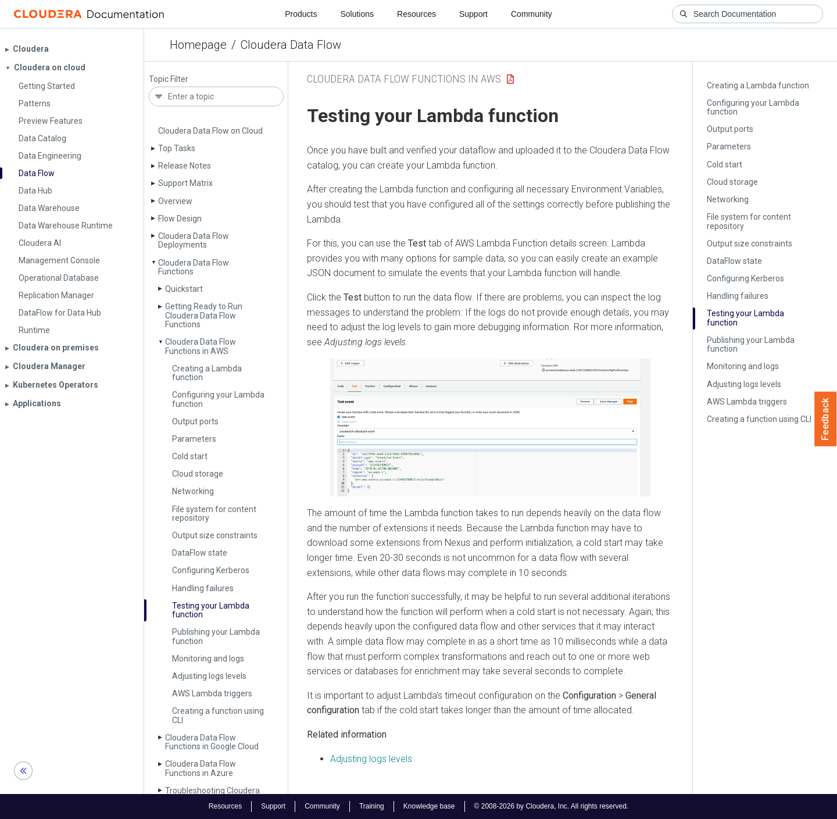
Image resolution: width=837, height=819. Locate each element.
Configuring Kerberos (210, 570)
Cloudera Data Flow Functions (193, 267)
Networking (193, 491)
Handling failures (203, 588)
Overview (175, 201)
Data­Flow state (199, 552)
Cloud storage (197, 473)
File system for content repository (214, 514)
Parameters (194, 439)
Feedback (825, 419)
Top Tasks (176, 148)
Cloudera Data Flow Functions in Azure (200, 768)
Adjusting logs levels (209, 676)
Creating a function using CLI (218, 715)
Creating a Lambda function (207, 373)
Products (301, 14)
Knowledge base (429, 806)
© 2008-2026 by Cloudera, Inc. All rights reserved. (551, 806)
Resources (416, 14)
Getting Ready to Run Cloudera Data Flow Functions (203, 315)
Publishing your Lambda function (216, 636)
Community (531, 14)
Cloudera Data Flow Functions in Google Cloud (212, 742)
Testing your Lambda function (210, 610)
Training (371, 806)
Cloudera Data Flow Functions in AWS (200, 346)
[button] (490, 427)
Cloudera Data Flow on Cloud (210, 130)
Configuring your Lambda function (218, 399)
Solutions (357, 14)
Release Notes (184, 165)
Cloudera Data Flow (291, 45)
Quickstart (184, 289)
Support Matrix (185, 183)
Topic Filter (168, 79)
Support (473, 14)
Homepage (198, 45)
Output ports (195, 421)
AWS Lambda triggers (212, 693)
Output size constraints (214, 535)
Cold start (190, 456)
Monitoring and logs (208, 658)
